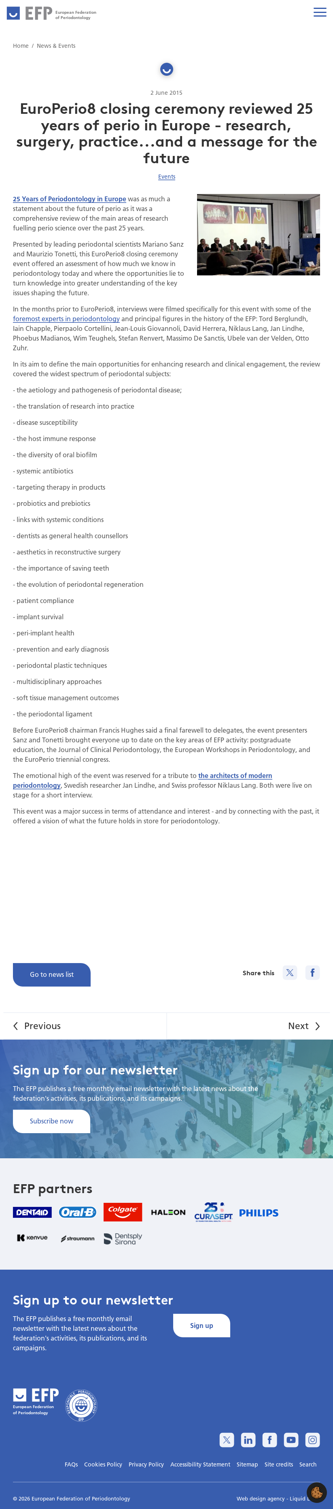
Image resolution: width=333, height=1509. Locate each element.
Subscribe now (51, 1121)
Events (166, 176)
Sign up (201, 1325)
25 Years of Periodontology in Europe (69, 198)
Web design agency (261, 1498)
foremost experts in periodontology (66, 318)
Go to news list (52, 974)
